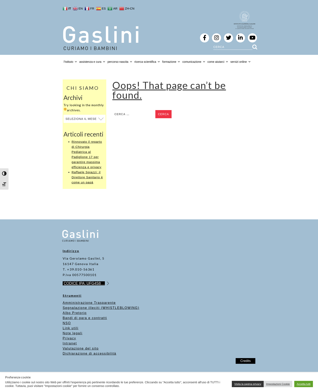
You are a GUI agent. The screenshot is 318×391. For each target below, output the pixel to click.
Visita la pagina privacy (247, 384)
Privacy (69, 338)
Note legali (73, 333)
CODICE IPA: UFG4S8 (84, 283)
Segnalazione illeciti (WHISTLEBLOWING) (101, 308)
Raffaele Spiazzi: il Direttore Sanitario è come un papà (87, 177)
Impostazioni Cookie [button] (278, 384)
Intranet (70, 343)
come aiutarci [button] (217, 61)
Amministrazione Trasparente (89, 302)
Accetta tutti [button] (303, 384)
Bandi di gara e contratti (85, 318)
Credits (245, 361)
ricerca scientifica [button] (147, 61)
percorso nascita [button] (119, 61)
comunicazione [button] (193, 61)
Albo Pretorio (75, 313)
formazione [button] (171, 61)
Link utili (70, 328)
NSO (67, 323)
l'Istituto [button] (70, 61)
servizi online (240, 61)
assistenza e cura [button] (92, 61)
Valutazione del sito (81, 348)
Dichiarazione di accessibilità (89, 353)
